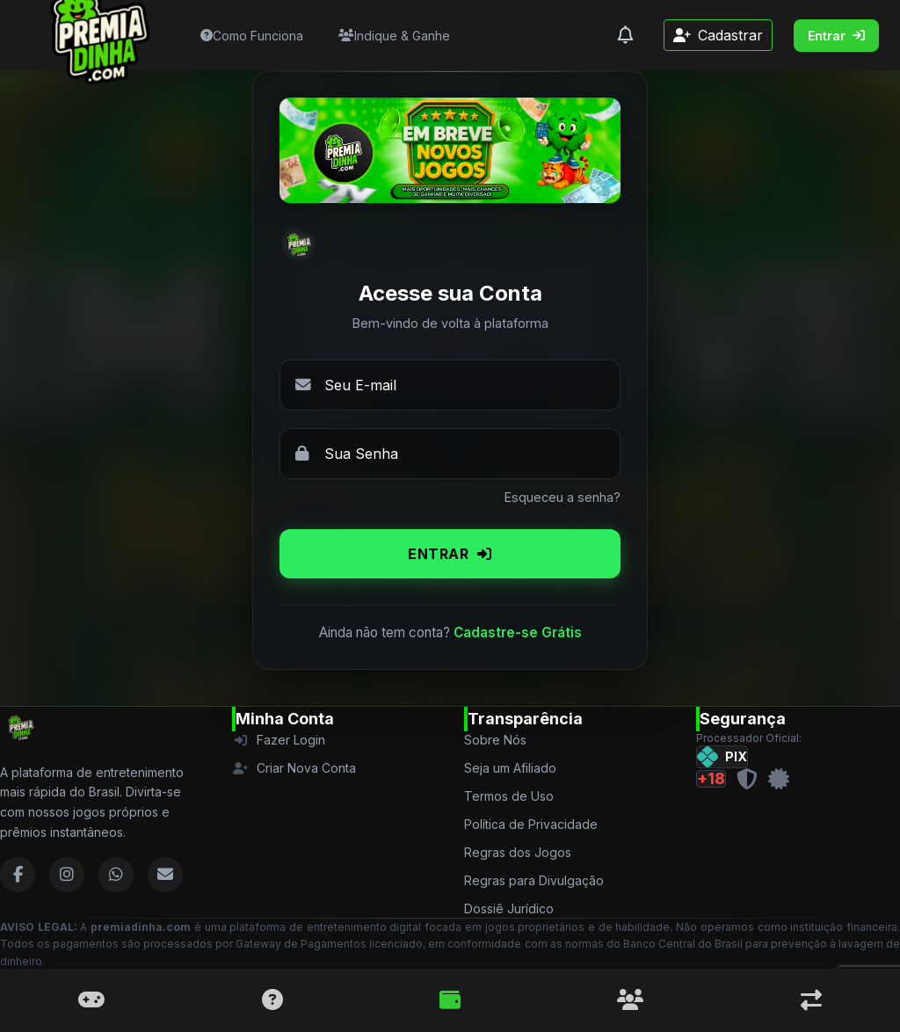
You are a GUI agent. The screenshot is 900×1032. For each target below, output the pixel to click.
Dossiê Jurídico (509, 908)
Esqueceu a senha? (562, 497)
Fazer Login (278, 739)
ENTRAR (450, 554)
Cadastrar (718, 35)
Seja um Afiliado (510, 767)
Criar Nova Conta (294, 767)
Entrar (836, 35)
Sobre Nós (495, 739)
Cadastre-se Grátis (518, 632)
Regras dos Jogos (517, 852)
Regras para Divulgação (534, 880)
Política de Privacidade (531, 824)
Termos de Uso (509, 796)
